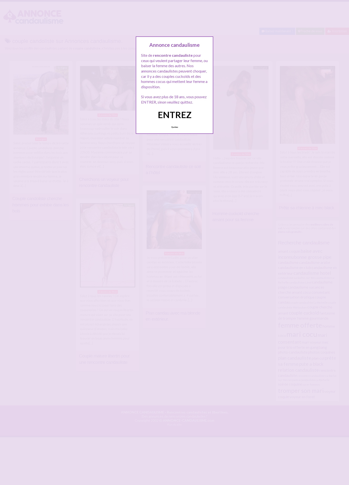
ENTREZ (174, 114)
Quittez (174, 127)
